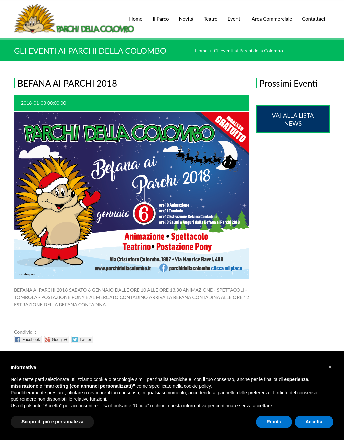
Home (135, 15)
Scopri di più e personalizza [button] (52, 421)
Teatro (210, 15)
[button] (330, 367)
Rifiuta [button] (274, 421)
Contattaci (313, 19)
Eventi (235, 15)
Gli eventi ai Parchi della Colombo (248, 50)
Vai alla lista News (293, 119)
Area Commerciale (272, 15)
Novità (186, 15)
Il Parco (161, 15)
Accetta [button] (313, 421)
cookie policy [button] (197, 386)
